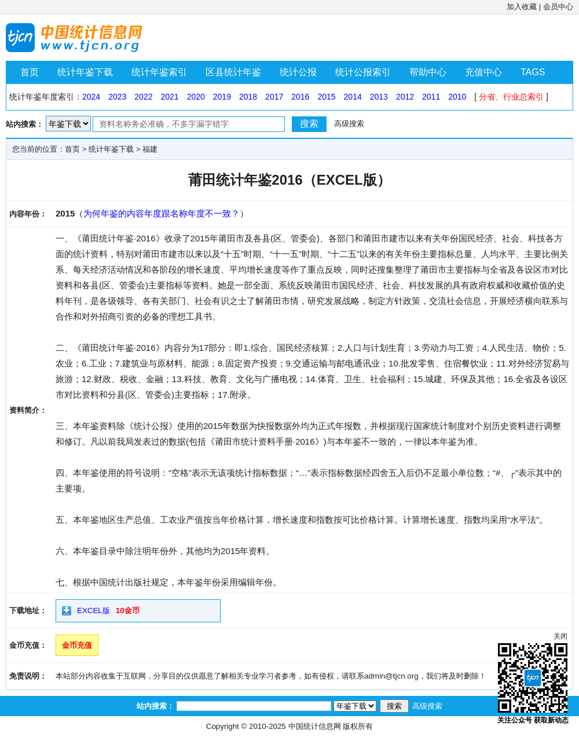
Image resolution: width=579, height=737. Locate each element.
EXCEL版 (93, 610)
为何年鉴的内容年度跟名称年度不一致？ (161, 213)
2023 (117, 96)
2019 (222, 96)
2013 (379, 96)
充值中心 (483, 72)
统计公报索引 (363, 72)
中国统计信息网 (314, 726)
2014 (353, 96)
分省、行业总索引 (511, 96)
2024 (91, 96)
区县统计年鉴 (233, 72)
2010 (457, 96)
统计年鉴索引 (159, 72)
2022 (143, 96)
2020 (196, 96)
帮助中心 (427, 72)
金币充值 (77, 645)
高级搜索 (349, 123)
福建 (149, 149)
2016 (300, 96)
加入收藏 (522, 6)
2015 (326, 96)
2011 (431, 96)
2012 (405, 96)
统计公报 (298, 72)
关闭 (560, 636)
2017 (274, 96)
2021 (169, 96)
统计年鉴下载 (85, 72)
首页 (29, 72)
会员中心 (558, 6)
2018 (248, 96)
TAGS (533, 72)
